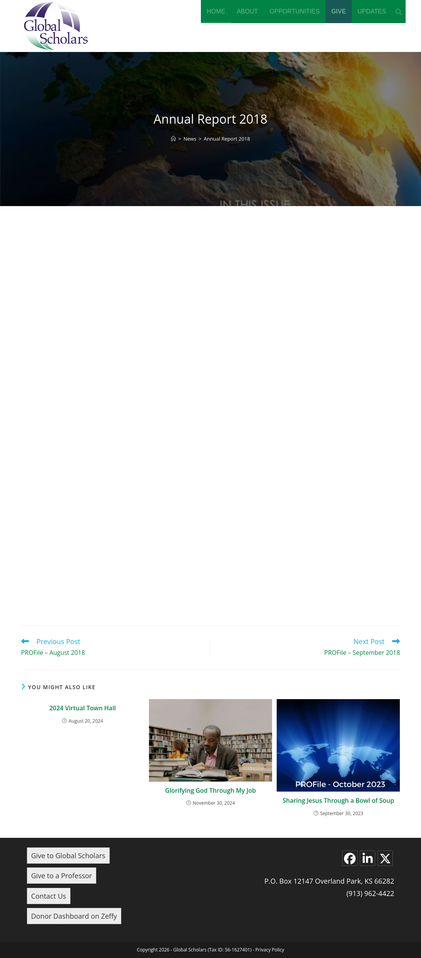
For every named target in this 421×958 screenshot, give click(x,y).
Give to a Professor (61, 875)
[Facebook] (350, 858)
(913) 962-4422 (370, 893)
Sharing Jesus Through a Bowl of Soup (338, 800)
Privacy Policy (270, 949)
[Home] (173, 138)
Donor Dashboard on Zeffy (74, 916)
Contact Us (48, 896)
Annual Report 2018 (227, 138)
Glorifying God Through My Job (210, 790)
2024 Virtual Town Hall (82, 708)
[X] (385, 858)
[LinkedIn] (367, 858)
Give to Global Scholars (68, 855)
